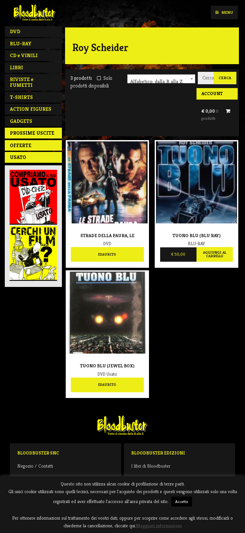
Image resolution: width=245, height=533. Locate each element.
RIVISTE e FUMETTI (21, 82)
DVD (15, 31)
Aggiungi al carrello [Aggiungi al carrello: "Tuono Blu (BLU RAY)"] (214, 254)
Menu (224, 12)
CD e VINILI (24, 55)
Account (212, 93)
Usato (18, 157)
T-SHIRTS (21, 97)
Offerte (20, 145)
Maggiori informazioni (159, 525)
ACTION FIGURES (30, 109)
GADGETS (21, 121)
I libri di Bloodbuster (150, 466)
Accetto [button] (181, 501)
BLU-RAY (21, 43)
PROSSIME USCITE (32, 133)
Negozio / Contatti (35, 466)
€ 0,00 (210, 114)
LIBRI (16, 67)
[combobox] (161, 78)
